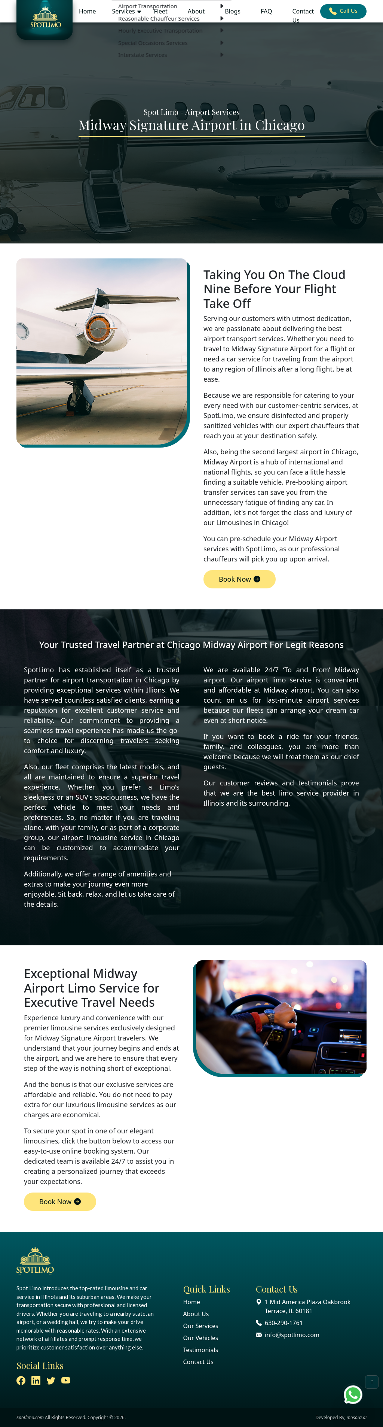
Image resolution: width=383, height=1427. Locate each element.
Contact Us (303, 15)
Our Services (200, 1326)
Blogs (232, 11)
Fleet (161, 11)
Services (123, 11)
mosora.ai (356, 1417)
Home (87, 11)
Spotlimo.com (30, 1417)
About (196, 11)
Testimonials (200, 1350)
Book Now (239, 579)
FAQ (266, 11)
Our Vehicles (200, 1338)
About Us (196, 1314)
